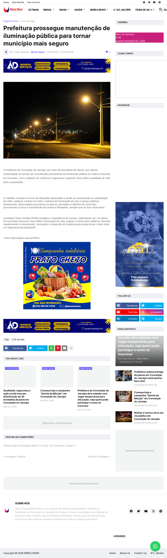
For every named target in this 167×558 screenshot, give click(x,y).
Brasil (47, 9)
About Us (125, 553)
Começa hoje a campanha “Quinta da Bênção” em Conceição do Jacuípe (55, 393)
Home (6, 2)
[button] (152, 9)
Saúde (78, 9)
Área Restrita (18, 2)
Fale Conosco (33, 2)
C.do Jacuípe (27, 21)
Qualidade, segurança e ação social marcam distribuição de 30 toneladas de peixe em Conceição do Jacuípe (16, 396)
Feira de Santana (147, 9)
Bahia (63, 9)
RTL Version (157, 553)
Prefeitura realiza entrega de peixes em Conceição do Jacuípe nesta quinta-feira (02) (148, 376)
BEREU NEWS (31, 553)
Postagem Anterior (15, 456)
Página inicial (10, 21)
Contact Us (140, 553)
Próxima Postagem (98, 456)
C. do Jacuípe (122, 9)
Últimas (33, 9)
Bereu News (98, 9)
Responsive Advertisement (57, 423)
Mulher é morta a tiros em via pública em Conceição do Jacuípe (148, 415)
